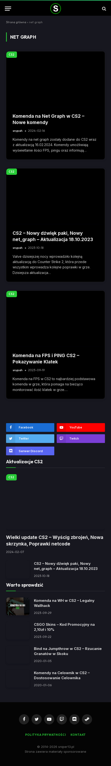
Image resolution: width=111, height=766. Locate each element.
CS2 (12, 54)
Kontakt (78, 735)
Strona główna (16, 22)
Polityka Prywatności (45, 735)
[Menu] (8, 8)
